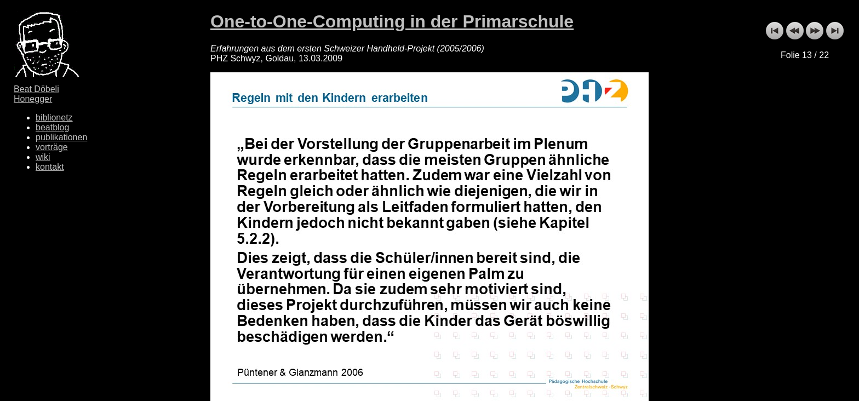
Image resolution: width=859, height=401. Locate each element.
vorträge (52, 147)
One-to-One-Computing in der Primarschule (392, 21)
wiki (43, 157)
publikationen (61, 137)
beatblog (52, 127)
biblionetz (54, 117)
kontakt (50, 166)
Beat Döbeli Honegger (36, 94)
